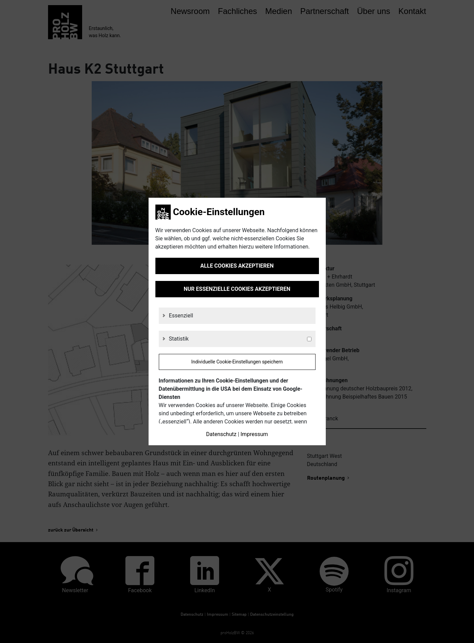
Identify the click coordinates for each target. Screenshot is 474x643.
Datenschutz (221, 434)
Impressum (254, 434)
